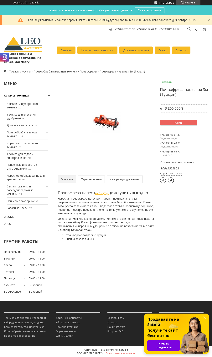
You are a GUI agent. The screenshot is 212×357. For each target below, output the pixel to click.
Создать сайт (20, 2)
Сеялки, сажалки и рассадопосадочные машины (20, 190)
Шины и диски (64, 335)
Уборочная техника (68, 322)
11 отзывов (166, 2)
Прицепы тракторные (21, 201)
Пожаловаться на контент (120, 353)
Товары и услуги (20, 71)
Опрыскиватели (66, 331)
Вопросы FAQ (115, 331)
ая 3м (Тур (102, 193)
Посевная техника (67, 327)
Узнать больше (149, 10)
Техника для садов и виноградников (20, 156)
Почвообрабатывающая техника (55, 71)
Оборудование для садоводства (24, 322)
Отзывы (9, 216)
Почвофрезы (88, 71)
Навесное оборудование (19, 335)
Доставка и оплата (136, 50)
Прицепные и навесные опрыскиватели (22, 166)
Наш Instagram (116, 327)
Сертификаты (115, 318)
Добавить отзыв (196, 29)
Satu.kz (123, 349)
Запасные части (17, 208)
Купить (178, 122)
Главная (66, 50)
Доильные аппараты (20, 125)
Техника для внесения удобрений (25, 318)
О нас (162, 50)
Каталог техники (16, 95)
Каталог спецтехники (96, 50)
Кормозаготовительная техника (24, 327)
